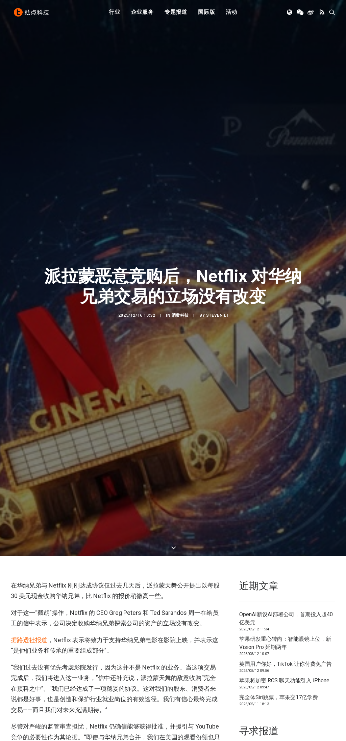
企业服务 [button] (142, 14)
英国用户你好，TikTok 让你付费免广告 (285, 602)
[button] (290, 14)
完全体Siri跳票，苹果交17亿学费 (278, 636)
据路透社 (23, 578)
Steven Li (217, 285)
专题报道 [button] (176, 14)
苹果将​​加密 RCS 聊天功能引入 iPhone (284, 619)
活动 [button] (231, 14)
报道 (41, 578)
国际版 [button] (206, 14)
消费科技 (180, 285)
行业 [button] (114, 14)
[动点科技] (32, 14)
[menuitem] (114, 14)
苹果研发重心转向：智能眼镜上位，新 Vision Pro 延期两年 (285, 582)
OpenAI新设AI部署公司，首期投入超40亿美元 (286, 557)
